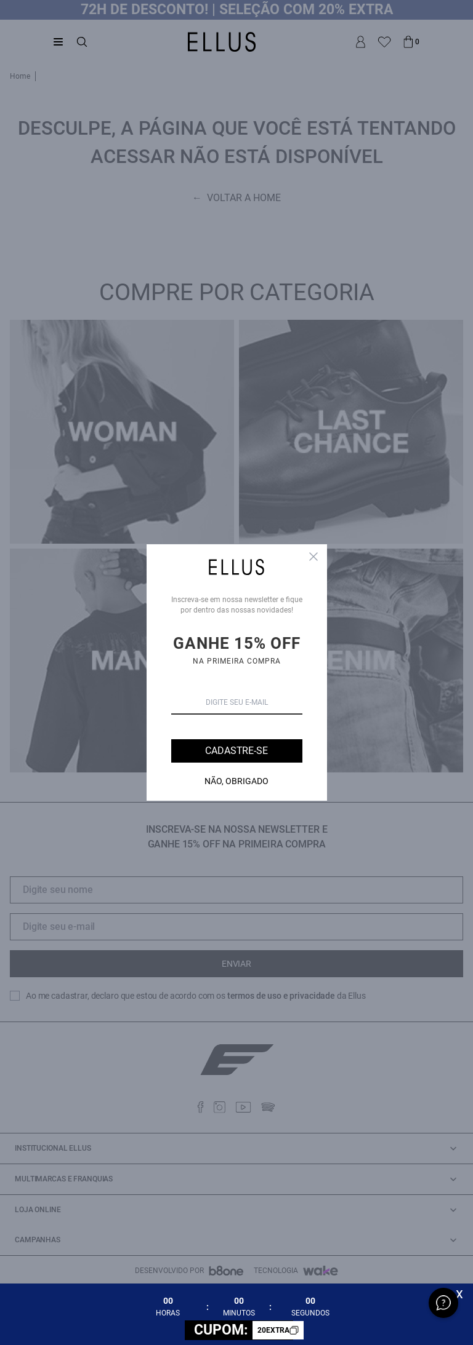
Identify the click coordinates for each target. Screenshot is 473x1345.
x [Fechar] (459, 1293)
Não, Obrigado (236, 781)
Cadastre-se (236, 750)
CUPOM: (243, 1330)
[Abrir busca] (82, 42)
